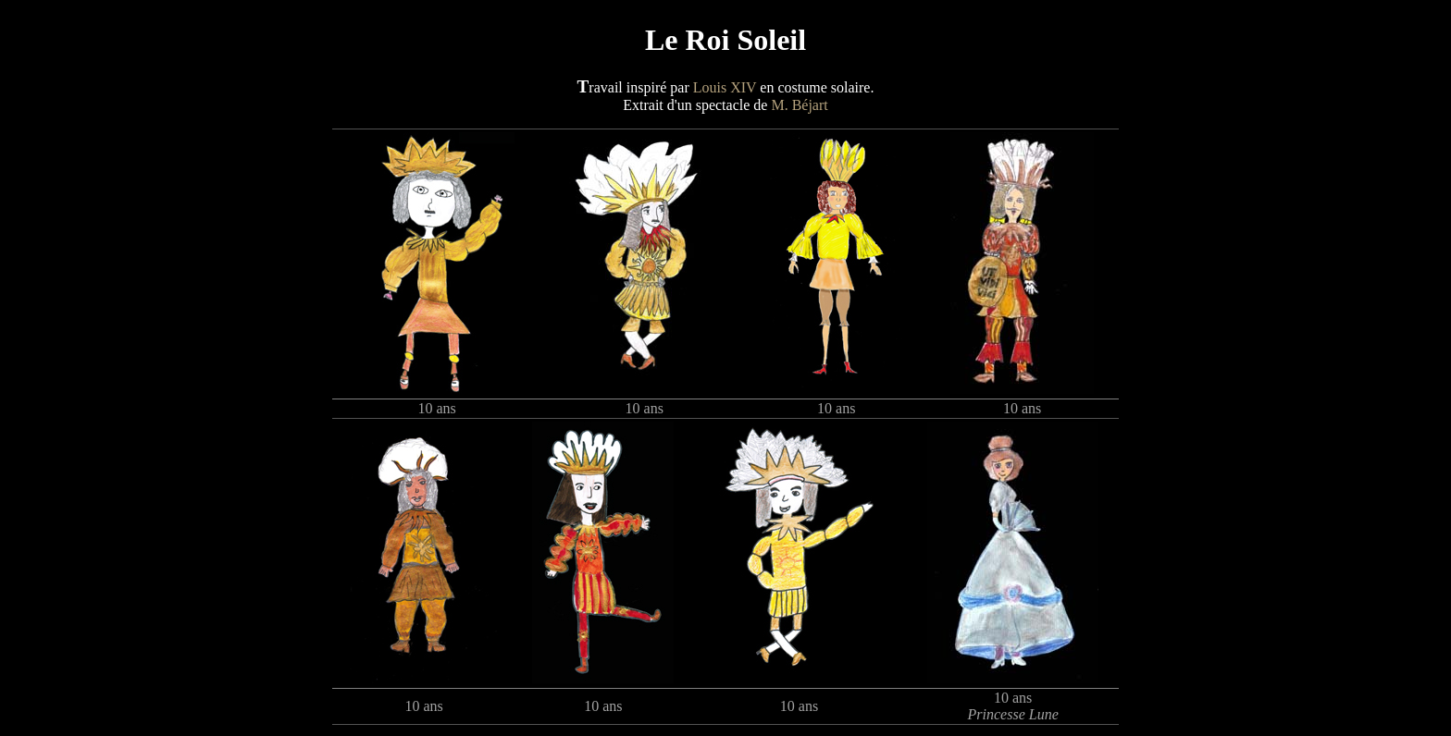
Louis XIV (725, 87)
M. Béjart (799, 105)
